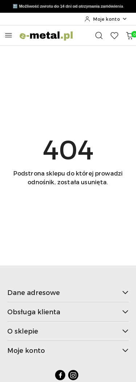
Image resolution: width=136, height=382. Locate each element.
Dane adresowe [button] (68, 292)
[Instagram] (73, 375)
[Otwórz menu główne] (8, 35)
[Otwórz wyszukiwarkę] (99, 35)
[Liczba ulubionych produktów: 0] (114, 35)
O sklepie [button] (68, 331)
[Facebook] (60, 375)
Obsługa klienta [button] (68, 311)
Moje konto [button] (68, 350)
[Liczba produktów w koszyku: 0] (129, 35)
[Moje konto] (106, 19)
